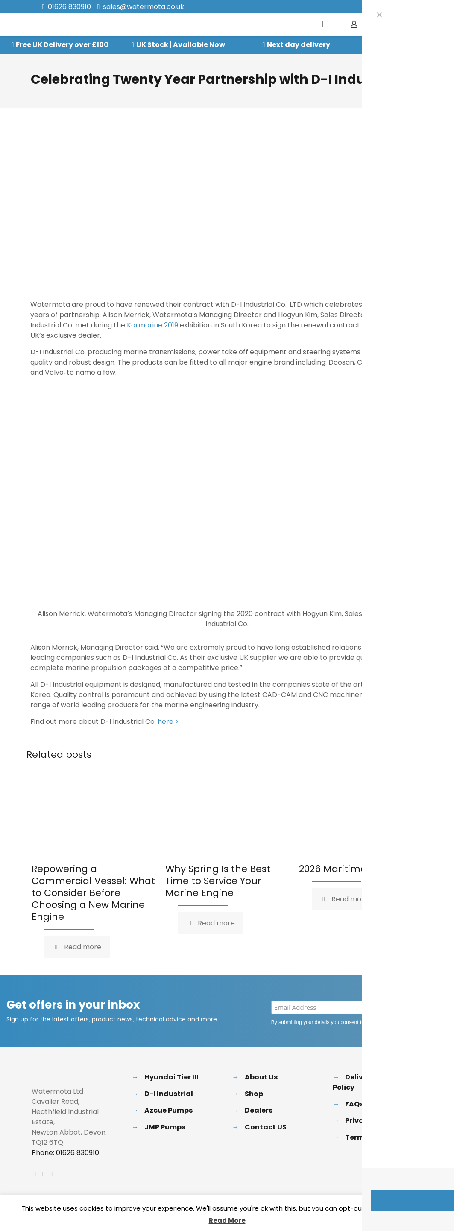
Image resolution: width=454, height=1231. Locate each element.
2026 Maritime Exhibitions (359, 868)
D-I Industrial (168, 1094)
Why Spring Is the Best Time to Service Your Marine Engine (217, 880)
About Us (261, 1077)
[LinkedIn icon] (398, 7)
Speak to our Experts (417, 45)
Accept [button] (417, 1209)
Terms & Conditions (381, 1137)
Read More (227, 1220)
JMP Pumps (164, 1127)
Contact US (266, 1127)
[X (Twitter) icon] (388, 7)
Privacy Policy (390, 1022)
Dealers (258, 1110)
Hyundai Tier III (171, 1077)
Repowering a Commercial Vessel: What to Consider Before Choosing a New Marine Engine (93, 892)
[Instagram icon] (409, 7)
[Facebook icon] (377, 7)
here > (168, 721)
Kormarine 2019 (152, 325)
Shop (254, 1094)
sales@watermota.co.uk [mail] (143, 7)
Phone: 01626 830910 (65, 1153)
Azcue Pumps (168, 1110)
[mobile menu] (324, 24)
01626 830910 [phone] (69, 7)
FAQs (354, 1104)
